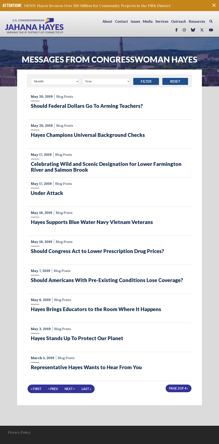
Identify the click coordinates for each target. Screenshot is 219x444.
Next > (70, 389)
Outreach (178, 21)
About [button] (107, 21)
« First (36, 389)
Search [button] (211, 21)
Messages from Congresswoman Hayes (109, 59)
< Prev (53, 389)
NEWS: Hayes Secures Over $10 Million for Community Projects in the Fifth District (97, 5)
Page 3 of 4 (178, 388)
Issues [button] (135, 21)
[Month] (55, 81)
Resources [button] (197, 21)
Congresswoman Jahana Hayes (46, 25)
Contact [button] (121, 21)
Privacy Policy (19, 432)
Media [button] (148, 21)
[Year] (106, 81)
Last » (86, 389)
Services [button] (161, 21)
